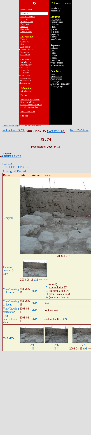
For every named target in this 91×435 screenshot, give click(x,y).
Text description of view (10, 319)
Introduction (25, 62)
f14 (46, 294)
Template (8, 218)
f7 (45, 287)
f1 (45, 284)
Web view (8, 337)
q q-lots (53, 29)
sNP (34, 290)
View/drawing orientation (11, 310)
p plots (53, 53)
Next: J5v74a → (79, 130)
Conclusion (25, 54)
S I (26, 49)
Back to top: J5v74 (8, 164)
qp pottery (54, 34)
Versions (24, 26)
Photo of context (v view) (8, 270)
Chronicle (24, 52)
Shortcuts (24, 29)
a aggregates (55, 19)
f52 (46, 297)
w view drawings (57, 65)
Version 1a (56, 131)
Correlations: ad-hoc (29, 107)
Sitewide (24, 116)
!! (72, 256)
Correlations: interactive (31, 104)
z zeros (53, 37)
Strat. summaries (27, 111)
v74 (32, 345)
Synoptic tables (27, 102)
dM (36, 279)
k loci (52, 50)
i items (53, 27)
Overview (24, 42)
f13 (46, 290)
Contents (24, 19)
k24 (46, 303)
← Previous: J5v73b (13, 130)
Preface (23, 39)
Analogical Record (14, 171)
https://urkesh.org (10, 126)
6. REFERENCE (11, 156)
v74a (56, 345)
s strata (53, 58)
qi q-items (54, 32)
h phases (54, 48)
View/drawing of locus (11, 303)
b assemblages (56, 22)
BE (27, 70)
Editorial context (27, 16)
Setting (23, 44)
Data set (23, 95)
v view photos (56, 63)
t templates (55, 60)
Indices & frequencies (30, 100)
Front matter (25, 24)
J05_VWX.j (46, 279)
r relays (53, 55)
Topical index (26, 31)
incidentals (55, 11)
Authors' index (26, 21)
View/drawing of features (11, 291)
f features (54, 24)
